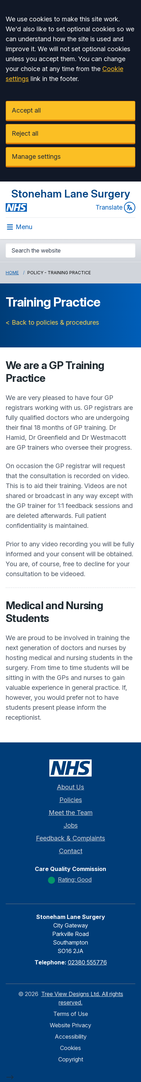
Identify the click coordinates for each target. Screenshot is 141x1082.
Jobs (71, 825)
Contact (70, 851)
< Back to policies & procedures (52, 322)
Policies (70, 800)
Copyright (70, 1059)
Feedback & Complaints (70, 838)
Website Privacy (70, 1025)
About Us (70, 787)
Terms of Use (70, 1013)
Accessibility (71, 1036)
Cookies (70, 1047)
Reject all (25, 133)
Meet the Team (71, 812)
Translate (115, 207)
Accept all (26, 110)
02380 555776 (87, 962)
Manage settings (36, 156)
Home (12, 272)
